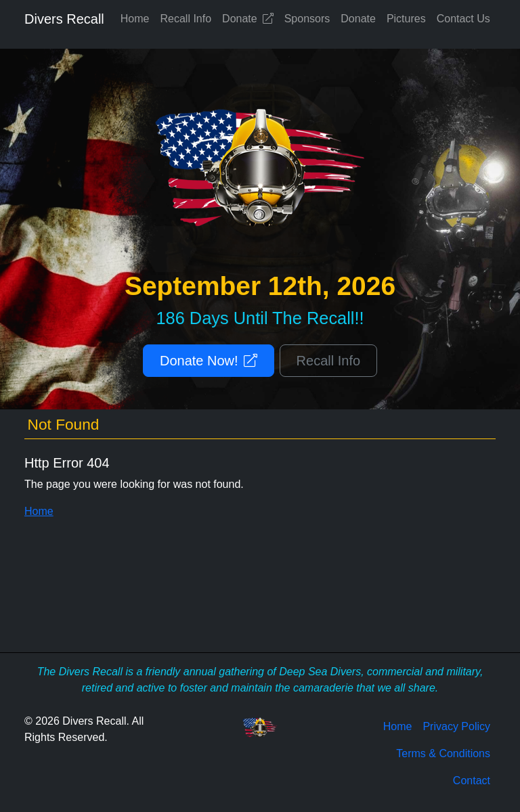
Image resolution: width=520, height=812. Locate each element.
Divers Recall (64, 19)
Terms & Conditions (443, 753)
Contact (471, 780)
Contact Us (463, 18)
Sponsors (307, 18)
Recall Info (186, 18)
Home (135, 18)
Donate (248, 18)
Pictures (406, 18)
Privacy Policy (456, 726)
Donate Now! (208, 360)
